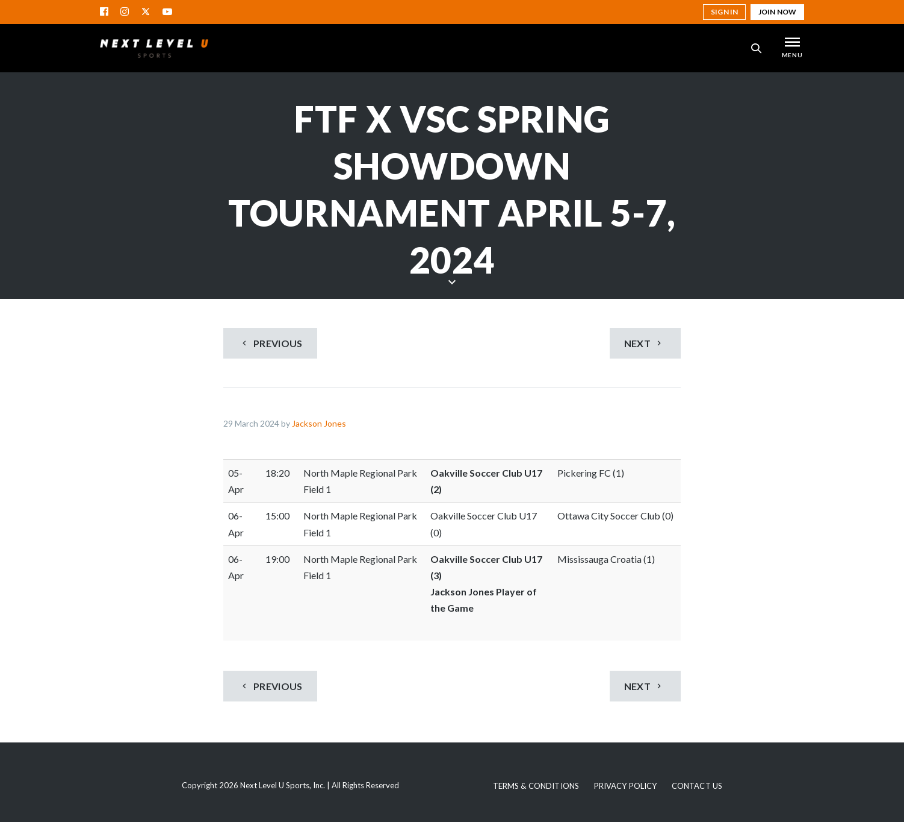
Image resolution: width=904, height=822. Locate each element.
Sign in (724, 11)
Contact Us (697, 786)
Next (644, 343)
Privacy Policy (625, 786)
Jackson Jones (319, 423)
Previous (271, 343)
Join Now (777, 11)
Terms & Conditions (536, 786)
